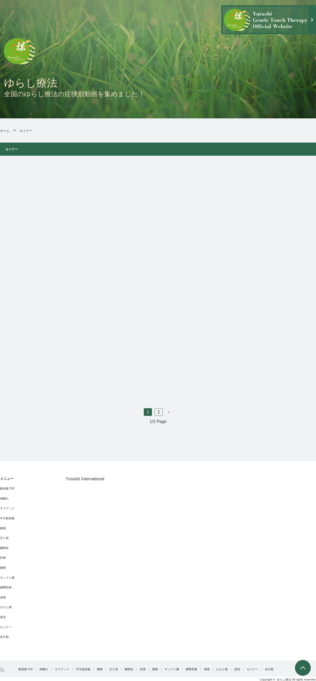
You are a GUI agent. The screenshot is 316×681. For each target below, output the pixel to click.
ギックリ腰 (7, 577)
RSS (2, 670)
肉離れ (4, 498)
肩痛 (3, 597)
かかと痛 (6, 607)
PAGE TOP (303, 668)
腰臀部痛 (6, 587)
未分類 (4, 636)
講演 (3, 617)
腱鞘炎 (4, 547)
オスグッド (7, 508)
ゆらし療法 (284, 679)
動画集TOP (7, 488)
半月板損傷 (7, 518)
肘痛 (3, 557)
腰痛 (3, 567)
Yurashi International (85, 479)
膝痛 (3, 528)
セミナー (6, 627)
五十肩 (4, 537)
